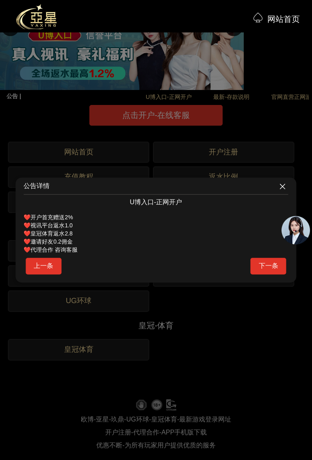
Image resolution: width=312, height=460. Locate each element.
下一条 (268, 265)
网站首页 (283, 19)
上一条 (43, 265)
